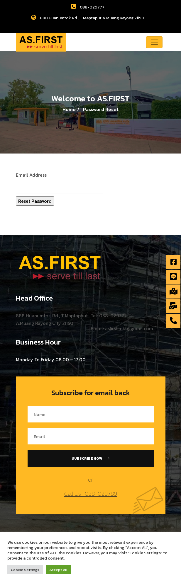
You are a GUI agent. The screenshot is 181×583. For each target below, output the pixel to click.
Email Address (31, 174)
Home (69, 109)
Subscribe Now (90, 458)
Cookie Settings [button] (25, 569)
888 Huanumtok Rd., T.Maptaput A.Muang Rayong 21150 (87, 18)
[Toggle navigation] (154, 42)
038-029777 (87, 7)
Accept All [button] (58, 569)
